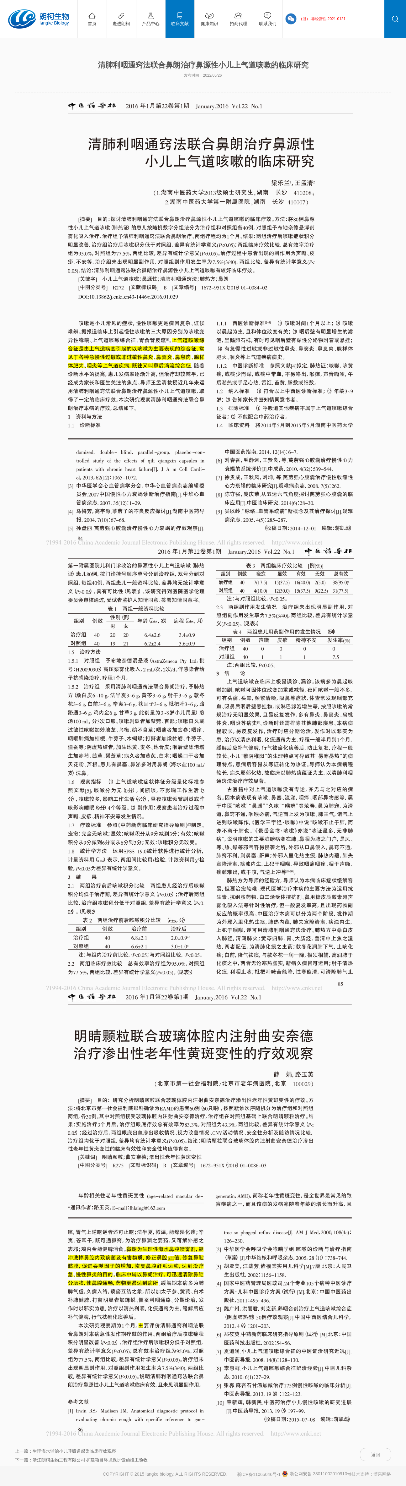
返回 (375, 1454)
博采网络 (382, 1474)
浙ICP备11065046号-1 (259, 1474)
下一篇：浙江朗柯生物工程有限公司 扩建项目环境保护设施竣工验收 (81, 1459)
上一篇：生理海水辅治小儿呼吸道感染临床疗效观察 (65, 1451)
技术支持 (360, 1474)
